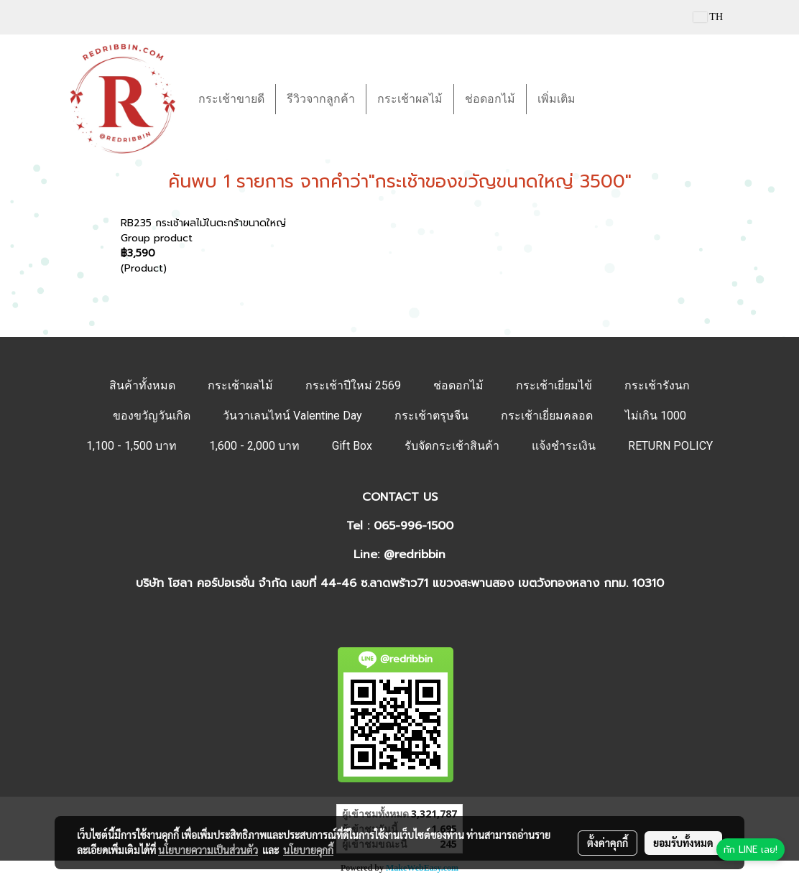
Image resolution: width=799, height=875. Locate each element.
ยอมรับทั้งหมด (683, 842)
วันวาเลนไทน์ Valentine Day (292, 415)
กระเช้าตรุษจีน (431, 415)
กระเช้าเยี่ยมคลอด (547, 415)
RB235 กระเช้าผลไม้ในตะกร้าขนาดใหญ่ (203, 223)
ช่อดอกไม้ (490, 99)
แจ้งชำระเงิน (564, 446)
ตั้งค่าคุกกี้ (607, 842)
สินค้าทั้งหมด (142, 385)
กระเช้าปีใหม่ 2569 (353, 385)
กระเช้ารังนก (657, 385)
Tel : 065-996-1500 (399, 525)
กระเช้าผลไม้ (410, 99)
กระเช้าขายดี (231, 99)
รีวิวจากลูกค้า (321, 99)
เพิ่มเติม (556, 99)
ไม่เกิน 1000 (655, 415)
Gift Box (352, 446)
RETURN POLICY (670, 446)
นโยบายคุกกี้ (308, 849)
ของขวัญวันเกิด (151, 415)
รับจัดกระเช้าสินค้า (452, 446)
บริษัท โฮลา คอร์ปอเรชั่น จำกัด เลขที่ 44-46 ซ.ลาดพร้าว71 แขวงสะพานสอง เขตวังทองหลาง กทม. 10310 (400, 583)
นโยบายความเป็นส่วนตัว (208, 849)
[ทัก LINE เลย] (750, 849)
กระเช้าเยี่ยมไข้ (554, 385)
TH (708, 16)
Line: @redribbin (399, 554)
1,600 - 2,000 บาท (254, 446)
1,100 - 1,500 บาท (131, 446)
